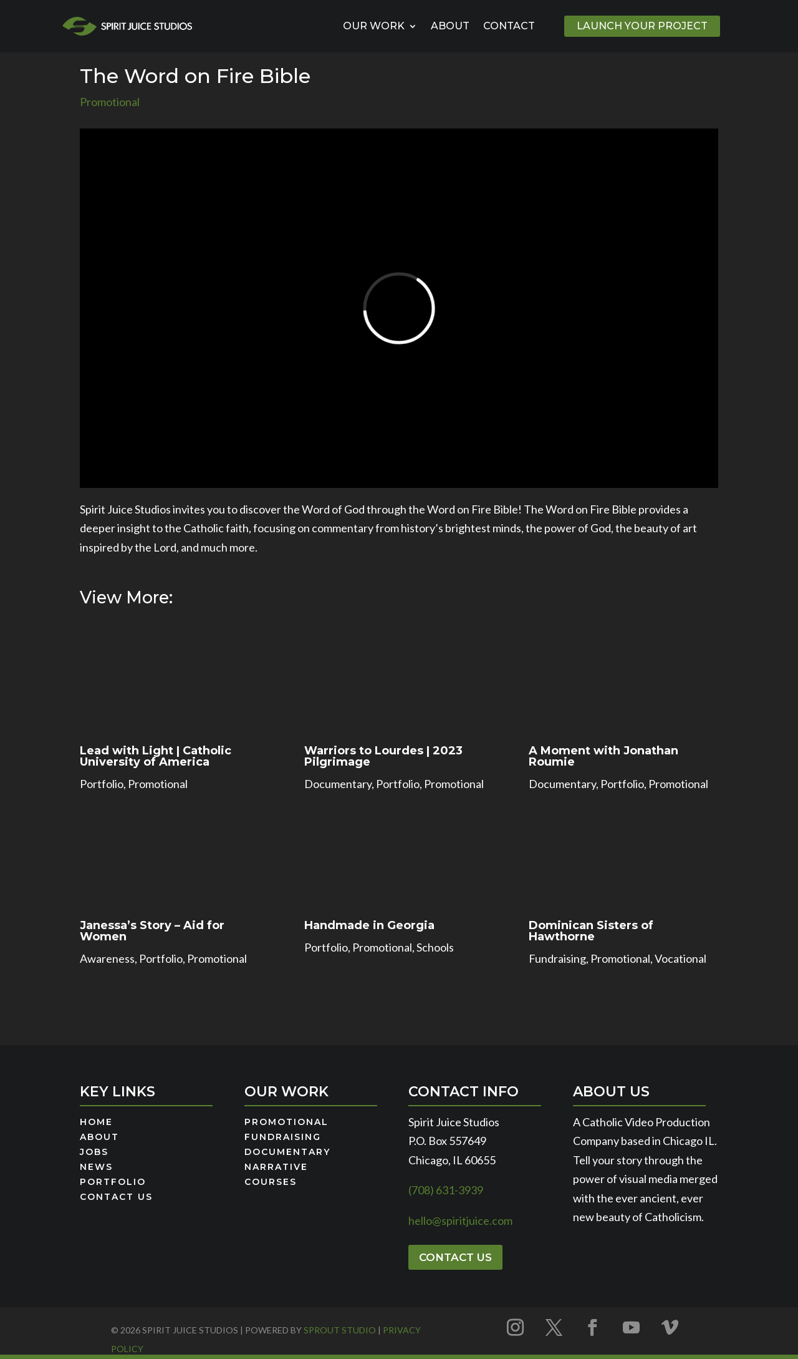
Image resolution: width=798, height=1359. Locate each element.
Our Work (374, 26)
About (450, 26)
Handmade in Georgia (369, 925)
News (96, 1167)
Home (96, 1123)
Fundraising (557, 958)
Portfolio (101, 784)
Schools (435, 947)
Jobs (94, 1152)
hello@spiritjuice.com (460, 1220)
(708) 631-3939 (445, 1190)
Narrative (276, 1167)
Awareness (107, 958)
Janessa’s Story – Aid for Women (152, 930)
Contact (509, 26)
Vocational (680, 958)
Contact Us (116, 1197)
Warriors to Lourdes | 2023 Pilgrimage (383, 756)
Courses (270, 1182)
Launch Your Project (642, 26)
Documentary (338, 784)
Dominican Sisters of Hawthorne (591, 930)
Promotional (110, 102)
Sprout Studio (340, 1330)
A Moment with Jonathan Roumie (603, 756)
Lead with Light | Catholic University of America (155, 756)
